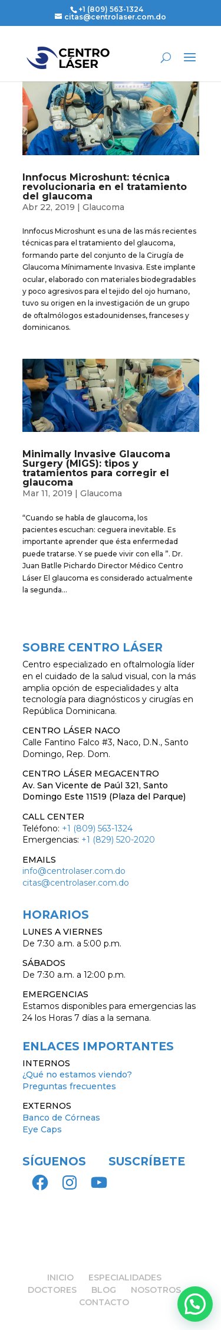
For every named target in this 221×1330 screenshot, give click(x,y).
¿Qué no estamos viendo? (77, 1074)
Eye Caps (42, 1129)
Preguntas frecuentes (69, 1086)
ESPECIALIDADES (124, 1277)
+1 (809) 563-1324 (110, 9)
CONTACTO (104, 1302)
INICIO (60, 1277)
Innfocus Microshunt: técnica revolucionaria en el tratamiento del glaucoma (104, 187)
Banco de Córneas (61, 1117)
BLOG (103, 1290)
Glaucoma (103, 207)
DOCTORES (52, 1290)
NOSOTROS (156, 1290)
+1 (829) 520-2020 (118, 839)
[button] (195, 1304)
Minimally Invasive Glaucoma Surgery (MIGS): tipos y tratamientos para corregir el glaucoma (96, 468)
